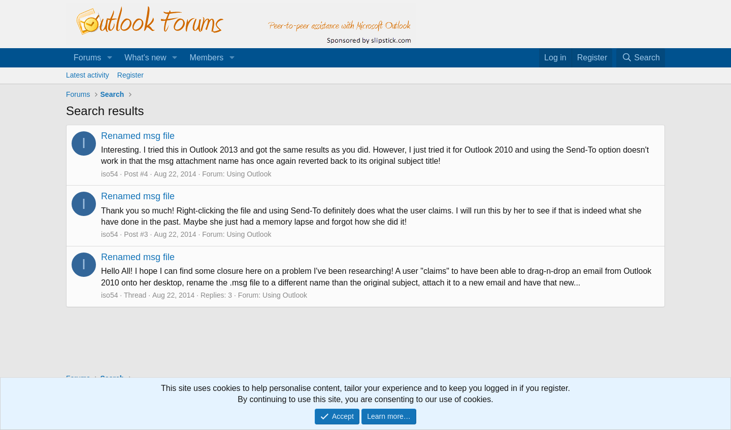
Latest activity (87, 75)
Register (130, 75)
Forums (87, 57)
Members (207, 57)
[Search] (640, 57)
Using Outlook (249, 174)
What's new (145, 57)
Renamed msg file (138, 136)
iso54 (109, 174)
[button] (109, 57)
